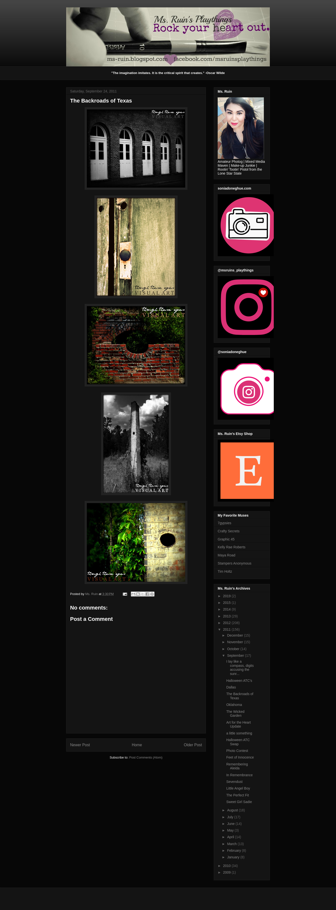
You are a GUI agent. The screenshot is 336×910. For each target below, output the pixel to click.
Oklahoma (234, 705)
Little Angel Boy (238, 788)
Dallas (231, 687)
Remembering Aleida (237, 766)
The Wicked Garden (235, 714)
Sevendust (234, 782)
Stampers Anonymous (234, 563)
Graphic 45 (226, 539)
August (233, 810)
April (231, 837)
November (235, 642)
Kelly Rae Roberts (231, 547)
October (233, 649)
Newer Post (80, 745)
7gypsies (224, 523)
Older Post (193, 745)
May (230, 830)
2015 (227, 603)
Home (137, 745)
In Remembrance (239, 775)
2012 (227, 623)
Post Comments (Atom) (145, 757)
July (230, 817)
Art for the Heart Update (238, 724)
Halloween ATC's (239, 681)
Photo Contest (237, 751)
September (236, 655)
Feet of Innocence (240, 757)
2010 (227, 866)
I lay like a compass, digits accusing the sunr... (240, 667)
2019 (227, 596)
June (231, 824)
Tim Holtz (225, 571)
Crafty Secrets (229, 531)
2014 (227, 609)
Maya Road (226, 555)
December (235, 635)
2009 (227, 872)
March (232, 844)
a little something (239, 733)
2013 (227, 616)
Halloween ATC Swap (238, 742)
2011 (227, 629)
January (233, 857)
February (234, 850)
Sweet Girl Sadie (239, 802)
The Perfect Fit (237, 795)
